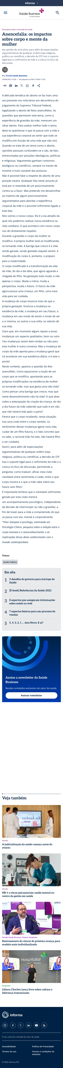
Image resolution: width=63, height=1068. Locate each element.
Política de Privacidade (43, 1046)
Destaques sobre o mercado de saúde (17, 29)
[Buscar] (57, 12)
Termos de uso (9, 1051)
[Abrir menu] (5, 12)
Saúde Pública (10, 562)
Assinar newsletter (31, 695)
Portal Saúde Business (16, 75)
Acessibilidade (9, 1046)
